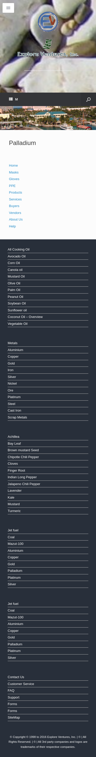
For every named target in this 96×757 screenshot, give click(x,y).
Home (13, 165)
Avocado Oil (17, 256)
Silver (12, 377)
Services (15, 199)
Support (13, 697)
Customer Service (21, 684)
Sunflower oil (17, 310)
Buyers (14, 206)
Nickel (12, 383)
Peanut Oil (15, 297)
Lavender (15, 490)
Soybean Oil (17, 303)
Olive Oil (14, 283)
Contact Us (16, 677)
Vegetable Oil (17, 324)
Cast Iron (14, 410)
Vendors (15, 213)
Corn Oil (14, 263)
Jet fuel (13, 530)
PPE (12, 186)
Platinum (14, 397)
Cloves (13, 463)
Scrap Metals (17, 417)
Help (12, 226)
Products (15, 192)
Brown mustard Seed (23, 450)
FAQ (11, 690)
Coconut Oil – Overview (25, 317)
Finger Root (16, 470)
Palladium (15, 571)
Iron (10, 370)
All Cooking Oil (18, 249)
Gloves (14, 179)
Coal (11, 537)
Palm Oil (14, 290)
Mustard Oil (16, 276)
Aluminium (15, 350)
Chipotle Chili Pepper (23, 457)
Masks (14, 172)
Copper (13, 356)
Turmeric (14, 511)
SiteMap (14, 717)
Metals (12, 343)
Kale (11, 497)
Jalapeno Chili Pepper (24, 484)
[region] (48, 118)
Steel (11, 404)
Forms (12, 704)
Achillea (13, 437)
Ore (10, 390)
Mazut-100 (15, 544)
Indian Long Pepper (22, 477)
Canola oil (15, 270)
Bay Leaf (14, 443)
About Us (16, 219)
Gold (11, 363)
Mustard (14, 504)
